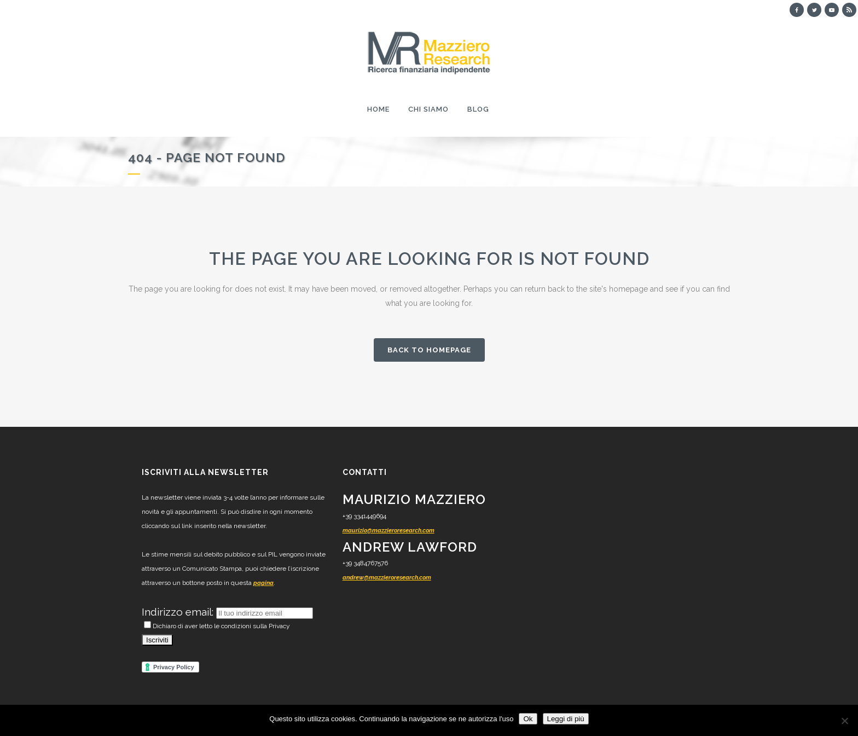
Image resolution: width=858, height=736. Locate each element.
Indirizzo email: (179, 612)
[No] (844, 720)
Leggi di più (565, 719)
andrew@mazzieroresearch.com (387, 577)
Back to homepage (429, 350)
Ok (527, 719)
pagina (263, 583)
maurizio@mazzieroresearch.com (388, 530)
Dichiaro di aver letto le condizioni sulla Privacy (217, 626)
